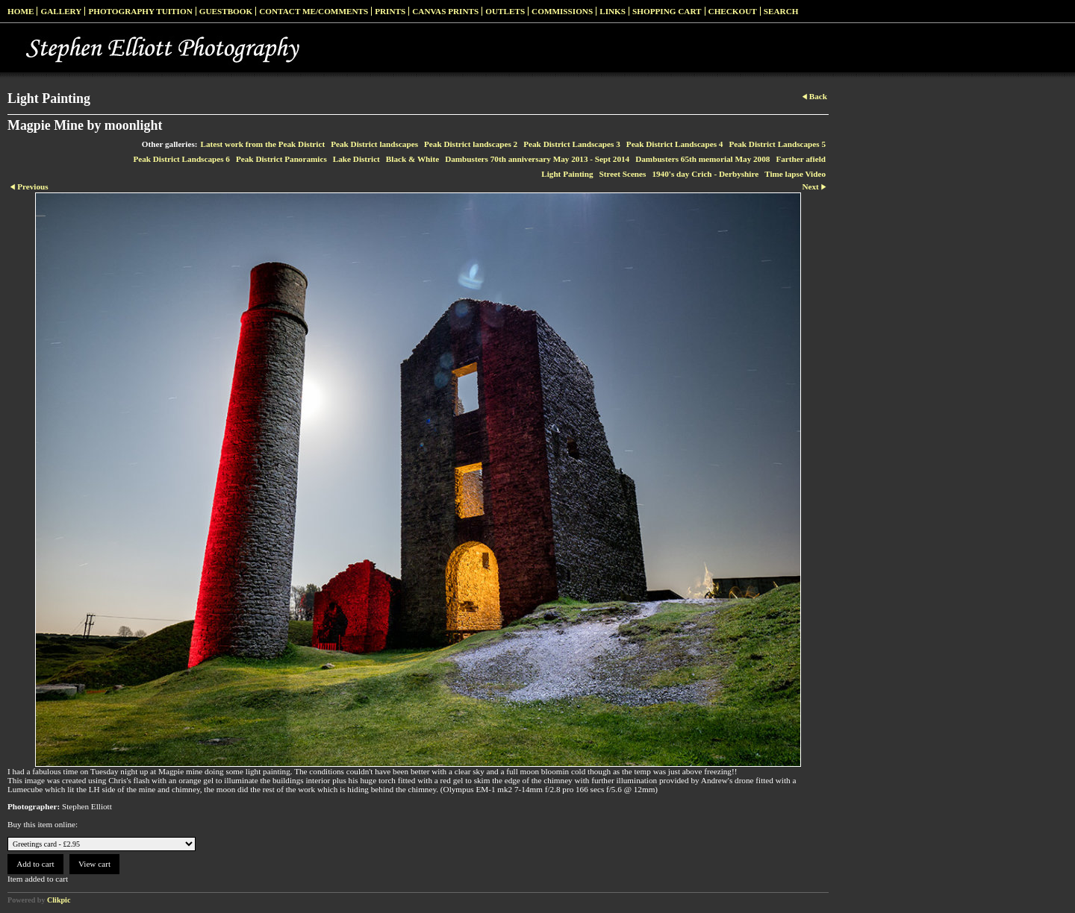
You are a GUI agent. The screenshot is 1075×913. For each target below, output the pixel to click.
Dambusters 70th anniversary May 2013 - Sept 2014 (537, 158)
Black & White (412, 158)
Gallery (60, 11)
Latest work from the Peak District (263, 143)
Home (20, 11)
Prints (390, 11)
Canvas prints (445, 11)
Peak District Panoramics (281, 158)
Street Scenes (622, 173)
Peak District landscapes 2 (470, 143)
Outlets (505, 11)
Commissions (562, 11)
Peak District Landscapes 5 (777, 143)
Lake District (356, 158)
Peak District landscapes (374, 143)
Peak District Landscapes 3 (571, 143)
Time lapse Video (795, 173)
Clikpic (58, 900)
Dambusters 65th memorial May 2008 (702, 158)
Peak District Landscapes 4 (674, 143)
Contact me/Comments (313, 11)
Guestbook (226, 11)
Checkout (732, 11)
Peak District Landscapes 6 (181, 158)
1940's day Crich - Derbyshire (705, 173)
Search (781, 11)
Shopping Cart (667, 11)
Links (612, 11)
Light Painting (567, 173)
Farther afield (801, 158)
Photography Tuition (140, 11)
